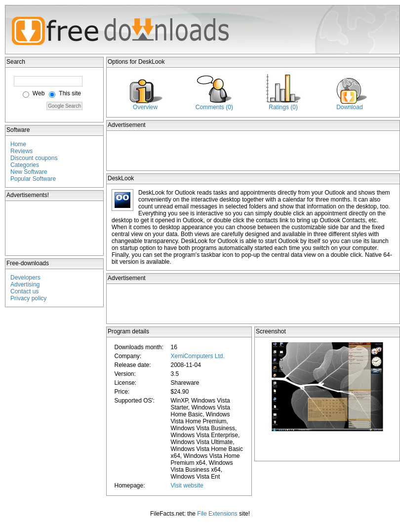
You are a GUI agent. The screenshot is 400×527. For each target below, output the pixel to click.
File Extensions (217, 513)
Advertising (25, 284)
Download (349, 107)
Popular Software (33, 178)
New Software (28, 171)
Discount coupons (33, 158)
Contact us (24, 291)
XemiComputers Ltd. (197, 356)
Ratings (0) (283, 107)
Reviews (21, 151)
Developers (25, 277)
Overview (145, 107)
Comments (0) (214, 107)
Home (18, 144)
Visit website (186, 485)
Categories (24, 165)
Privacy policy (28, 298)
